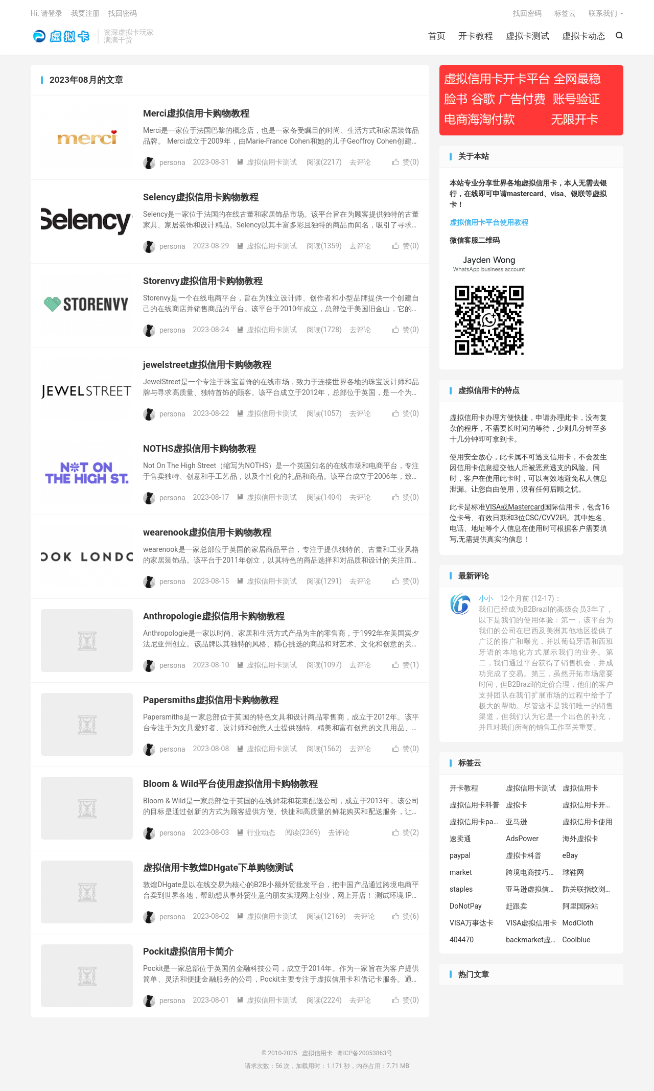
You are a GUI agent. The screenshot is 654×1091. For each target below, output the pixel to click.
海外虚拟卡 (580, 838)
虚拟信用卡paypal (475, 822)
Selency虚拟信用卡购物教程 (201, 197)
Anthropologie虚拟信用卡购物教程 (214, 616)
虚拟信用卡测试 (267, 162)
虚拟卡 (516, 805)
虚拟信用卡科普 (475, 805)
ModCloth (578, 923)
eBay (570, 855)
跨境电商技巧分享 (531, 872)
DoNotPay (466, 906)
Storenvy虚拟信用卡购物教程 (203, 280)
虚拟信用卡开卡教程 (588, 805)
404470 (462, 940)
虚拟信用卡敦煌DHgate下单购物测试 (218, 867)
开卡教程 (475, 36)
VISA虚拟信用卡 (531, 923)
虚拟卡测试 (527, 36)
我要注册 (85, 13)
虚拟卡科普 (524, 855)
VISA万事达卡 (472, 923)
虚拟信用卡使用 (588, 822)
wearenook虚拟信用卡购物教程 (207, 532)
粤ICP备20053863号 (364, 1053)
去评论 (360, 162)
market (461, 872)
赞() (405, 162)
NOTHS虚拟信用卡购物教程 (199, 448)
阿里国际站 (580, 906)
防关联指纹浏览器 (588, 889)
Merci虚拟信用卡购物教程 (196, 113)
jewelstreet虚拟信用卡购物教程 (207, 364)
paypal (460, 855)
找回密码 (527, 13)
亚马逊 (516, 822)
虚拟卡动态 (583, 36)
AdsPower (522, 838)
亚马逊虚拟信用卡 (531, 889)
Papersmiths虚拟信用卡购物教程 (210, 699)
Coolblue (577, 940)
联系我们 (603, 13)
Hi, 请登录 (46, 13)
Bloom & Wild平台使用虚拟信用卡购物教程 (230, 783)
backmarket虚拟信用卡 (531, 940)
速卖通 (460, 838)
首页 (437, 36)
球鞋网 (573, 872)
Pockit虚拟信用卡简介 (188, 951)
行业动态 (256, 832)
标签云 (565, 13)
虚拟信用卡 (61, 36)
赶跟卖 (516, 906)
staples (461, 889)
